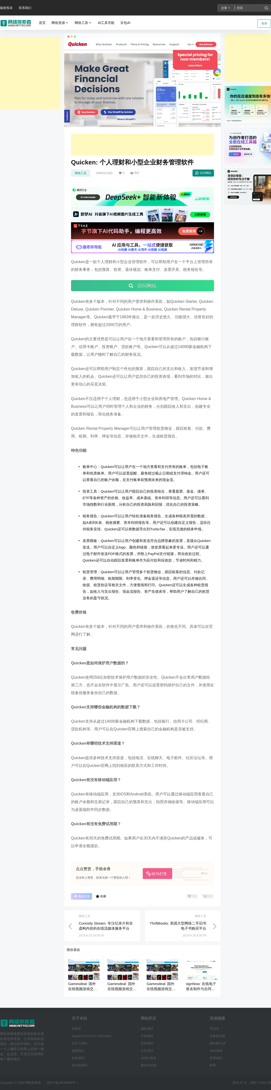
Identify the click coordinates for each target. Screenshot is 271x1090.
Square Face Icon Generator (92, 1036)
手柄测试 (147, 1036)
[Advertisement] (30, 73)
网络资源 (60, 23)
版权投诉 (6, 8)
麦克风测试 (79, 1065)
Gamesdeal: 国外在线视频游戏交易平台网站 (82, 989)
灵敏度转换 (217, 1036)
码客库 (76, 1029)
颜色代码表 (149, 1065)
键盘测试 (78, 1051)
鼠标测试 (78, 1058)
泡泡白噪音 (149, 1058)
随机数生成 (217, 1043)
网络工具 (83, 23)
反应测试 (147, 1051)
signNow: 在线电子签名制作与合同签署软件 (201, 989)
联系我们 (25, 8)
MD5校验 (216, 1051)
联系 (213, 1065)
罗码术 (214, 1029)
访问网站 (203, 173)
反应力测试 (79, 1043)
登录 (264, 23)
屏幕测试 (216, 1058)
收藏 (101, 896)
